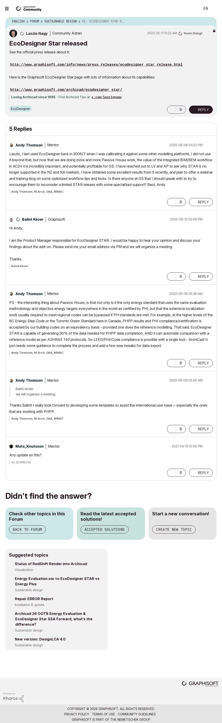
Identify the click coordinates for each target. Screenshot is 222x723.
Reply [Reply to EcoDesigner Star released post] (203, 109)
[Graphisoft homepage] (200, 684)
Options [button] (210, 21)
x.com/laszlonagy (107, 97)
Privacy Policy (76, 714)
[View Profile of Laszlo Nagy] (37, 33)
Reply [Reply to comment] (203, 202)
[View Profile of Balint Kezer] (33, 219)
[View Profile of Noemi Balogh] (193, 33)
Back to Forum (27, 529)
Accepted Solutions (104, 529)
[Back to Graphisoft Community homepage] (30, 8)
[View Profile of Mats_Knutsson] (29, 446)
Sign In (215, 9)
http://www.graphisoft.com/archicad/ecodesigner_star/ (66, 90)
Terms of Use (103, 714)
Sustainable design (29, 590)
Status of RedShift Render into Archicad (51, 564)
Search (192, 8)
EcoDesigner (20, 109)
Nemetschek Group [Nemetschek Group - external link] (133, 719)
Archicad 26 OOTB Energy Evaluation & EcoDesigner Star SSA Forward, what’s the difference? (53, 619)
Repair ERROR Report (34, 599)
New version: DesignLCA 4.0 (40, 639)
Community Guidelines (137, 714)
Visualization (24, 570)
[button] (171, 109)
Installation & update (29, 605)
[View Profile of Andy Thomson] (29, 145)
